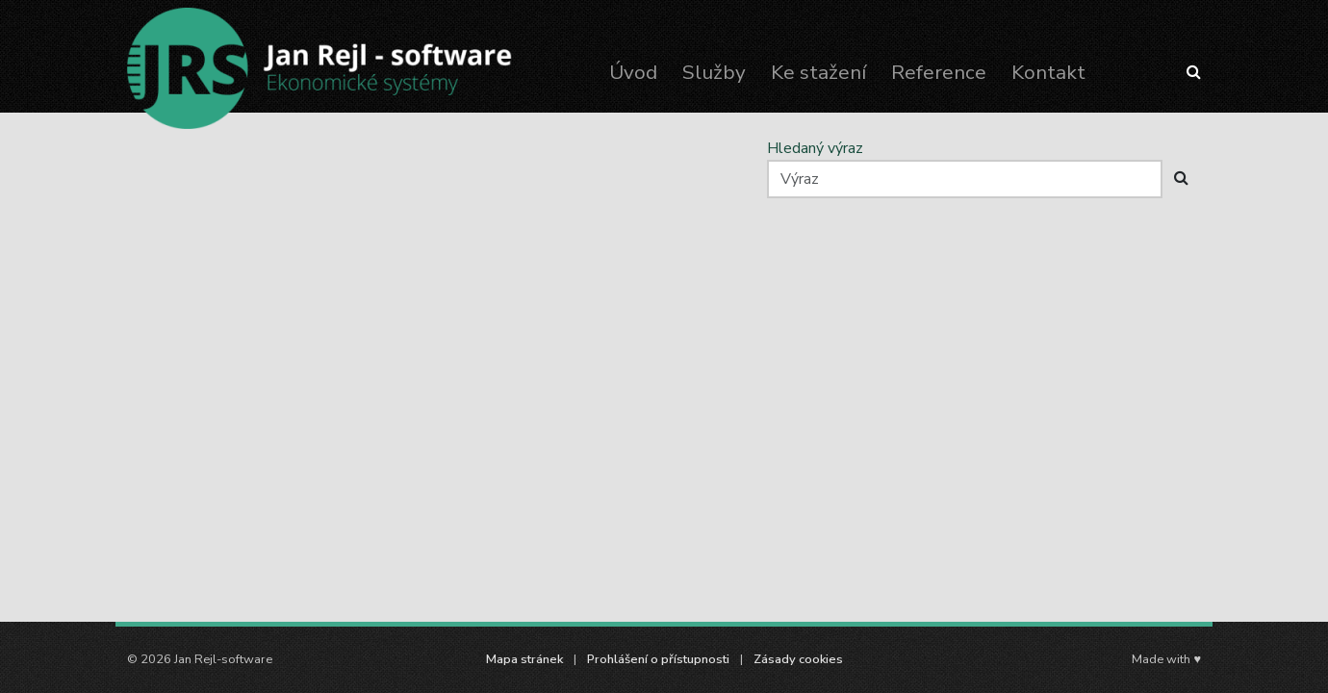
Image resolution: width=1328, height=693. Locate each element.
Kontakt (1048, 72)
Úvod (633, 72)
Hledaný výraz (815, 148)
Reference (938, 72)
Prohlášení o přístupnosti (658, 659)
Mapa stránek (524, 659)
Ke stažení (818, 72)
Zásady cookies (798, 659)
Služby (714, 72)
